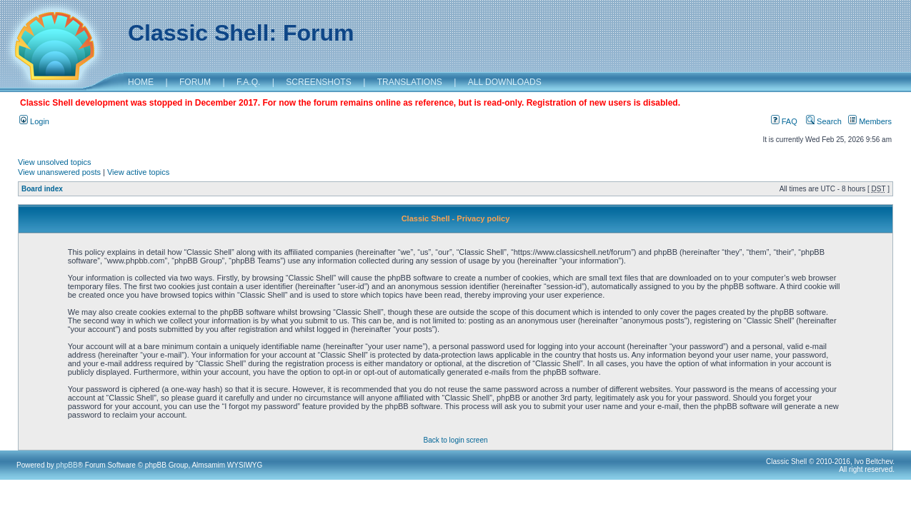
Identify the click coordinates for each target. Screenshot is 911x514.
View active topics (138, 172)
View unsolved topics (54, 162)
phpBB (67, 465)
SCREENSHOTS (318, 82)
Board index (42, 189)
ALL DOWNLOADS (505, 82)
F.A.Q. (248, 82)
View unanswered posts (59, 172)
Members (870, 121)
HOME (141, 82)
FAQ (784, 121)
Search (824, 121)
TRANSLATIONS (409, 82)
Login (34, 121)
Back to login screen (455, 440)
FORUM (195, 82)
